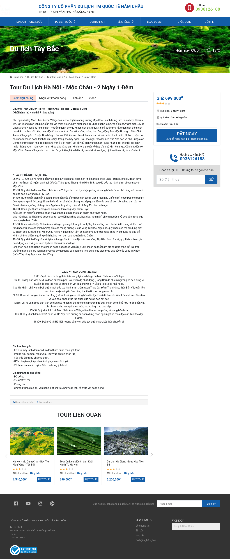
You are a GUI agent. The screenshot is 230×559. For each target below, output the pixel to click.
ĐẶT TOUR (44, 479)
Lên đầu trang (44, 402)
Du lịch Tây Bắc (35, 77)
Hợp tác (140, 535)
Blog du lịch (155, 21)
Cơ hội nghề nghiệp (146, 540)
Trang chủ (16, 77)
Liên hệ (209, 21)
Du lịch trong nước (29, 21)
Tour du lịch (96, 21)
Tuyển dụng (184, 21)
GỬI (211, 179)
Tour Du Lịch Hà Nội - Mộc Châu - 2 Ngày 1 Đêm (71, 77)
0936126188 (208, 9)
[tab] (23, 98)
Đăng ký (211, 503)
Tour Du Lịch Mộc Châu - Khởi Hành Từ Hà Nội (123, 463)
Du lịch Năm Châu (184, 526)
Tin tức (140, 530)
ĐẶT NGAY (187, 136)
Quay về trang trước (23, 402)
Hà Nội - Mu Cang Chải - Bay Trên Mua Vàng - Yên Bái (78, 463)
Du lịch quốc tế (65, 21)
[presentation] (6, 455)
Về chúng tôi (126, 21)
